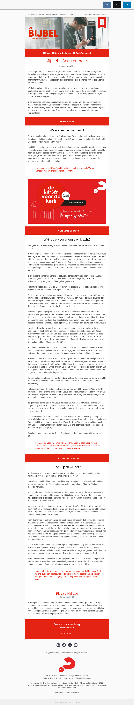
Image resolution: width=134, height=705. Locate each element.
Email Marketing (59, 702)
